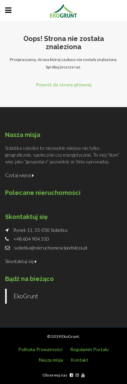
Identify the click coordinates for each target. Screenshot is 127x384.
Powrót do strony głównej (63, 84)
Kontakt (79, 360)
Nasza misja (51, 360)
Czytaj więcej (19, 175)
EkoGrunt (26, 296)
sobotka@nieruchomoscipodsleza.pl (50, 247)
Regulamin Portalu (89, 349)
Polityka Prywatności (40, 349)
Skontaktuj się (21, 261)
